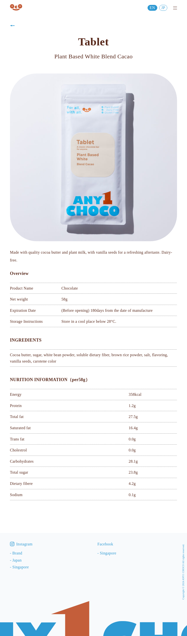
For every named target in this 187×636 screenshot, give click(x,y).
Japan (17, 560)
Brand (17, 553)
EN (152, 8)
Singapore (20, 567)
